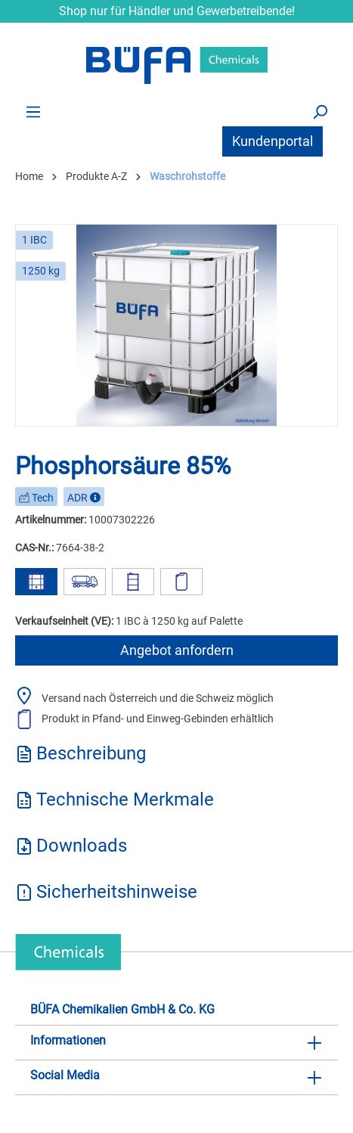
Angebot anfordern (177, 650)
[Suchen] (320, 111)
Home (29, 176)
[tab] (176, 758)
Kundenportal (272, 141)
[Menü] (33, 111)
